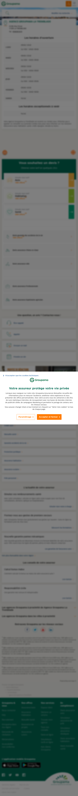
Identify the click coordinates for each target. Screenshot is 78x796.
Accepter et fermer (48, 417)
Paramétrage (24, 417)
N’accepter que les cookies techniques (21, 375)
